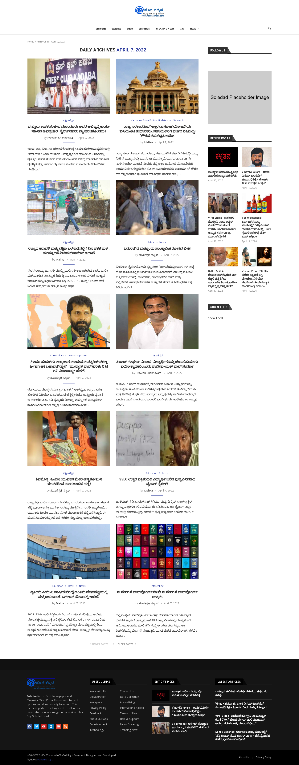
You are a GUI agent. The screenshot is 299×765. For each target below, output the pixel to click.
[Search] (270, 29)
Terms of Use (128, 713)
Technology (97, 730)
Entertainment (98, 724)
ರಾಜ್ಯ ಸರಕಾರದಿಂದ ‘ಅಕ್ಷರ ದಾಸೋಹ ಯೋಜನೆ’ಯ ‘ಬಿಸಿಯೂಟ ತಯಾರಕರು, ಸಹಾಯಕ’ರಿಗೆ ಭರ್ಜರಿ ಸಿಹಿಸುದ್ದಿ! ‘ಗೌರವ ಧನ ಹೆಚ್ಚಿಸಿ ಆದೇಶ (157, 131)
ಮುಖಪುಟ (101, 28)
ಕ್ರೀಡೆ (182, 28)
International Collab (132, 707)
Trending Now (128, 730)
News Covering (129, 724)
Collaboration (98, 696)
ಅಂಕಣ (130, 28)
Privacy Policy (98, 707)
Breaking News (164, 28)
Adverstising (127, 702)
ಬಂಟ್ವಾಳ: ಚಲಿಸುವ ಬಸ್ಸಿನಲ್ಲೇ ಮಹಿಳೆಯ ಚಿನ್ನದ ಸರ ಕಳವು (223, 173)
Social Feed (215, 318)
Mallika (148, 142)
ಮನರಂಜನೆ (144, 28)
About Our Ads (99, 719)
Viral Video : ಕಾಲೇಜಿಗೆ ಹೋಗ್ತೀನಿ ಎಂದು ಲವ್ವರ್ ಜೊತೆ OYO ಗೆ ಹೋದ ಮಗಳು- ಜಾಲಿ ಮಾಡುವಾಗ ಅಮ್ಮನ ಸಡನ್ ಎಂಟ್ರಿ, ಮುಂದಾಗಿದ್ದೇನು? (222, 227)
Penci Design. (45, 759)
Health (194, 28)
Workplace (96, 702)
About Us (244, 757)
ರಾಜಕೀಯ (116, 28)
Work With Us (98, 691)
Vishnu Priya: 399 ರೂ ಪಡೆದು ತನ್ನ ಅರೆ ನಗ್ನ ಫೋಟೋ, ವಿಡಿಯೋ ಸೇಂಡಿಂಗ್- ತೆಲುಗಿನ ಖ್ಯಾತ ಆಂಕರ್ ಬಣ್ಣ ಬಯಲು (255, 278)
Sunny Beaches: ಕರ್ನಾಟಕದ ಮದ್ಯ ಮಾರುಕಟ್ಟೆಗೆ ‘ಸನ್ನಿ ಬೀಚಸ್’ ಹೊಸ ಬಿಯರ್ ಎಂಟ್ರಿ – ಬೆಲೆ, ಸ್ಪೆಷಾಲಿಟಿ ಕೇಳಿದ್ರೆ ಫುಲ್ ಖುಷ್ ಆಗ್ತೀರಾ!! (256, 227)
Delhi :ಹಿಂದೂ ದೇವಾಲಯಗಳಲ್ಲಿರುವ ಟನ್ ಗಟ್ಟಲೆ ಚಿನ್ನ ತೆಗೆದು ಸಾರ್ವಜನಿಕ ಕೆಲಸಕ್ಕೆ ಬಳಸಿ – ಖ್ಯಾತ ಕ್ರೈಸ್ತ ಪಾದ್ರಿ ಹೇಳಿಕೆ (222, 278)
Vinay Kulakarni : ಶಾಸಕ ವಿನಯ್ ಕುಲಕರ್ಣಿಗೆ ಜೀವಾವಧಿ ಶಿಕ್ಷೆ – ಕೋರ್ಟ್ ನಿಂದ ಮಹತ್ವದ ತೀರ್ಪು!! (255, 177)
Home (30, 41)
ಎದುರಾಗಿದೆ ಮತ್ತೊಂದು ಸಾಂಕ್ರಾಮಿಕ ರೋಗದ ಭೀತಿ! (157, 248)
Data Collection (129, 696)
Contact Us (127, 691)
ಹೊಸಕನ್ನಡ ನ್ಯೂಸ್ (148, 255)
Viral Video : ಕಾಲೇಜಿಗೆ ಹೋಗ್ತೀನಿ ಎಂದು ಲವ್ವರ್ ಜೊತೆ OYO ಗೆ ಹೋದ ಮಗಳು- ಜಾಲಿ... (190, 727)
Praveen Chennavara (60, 138)
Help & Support (129, 719)
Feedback (95, 713)
